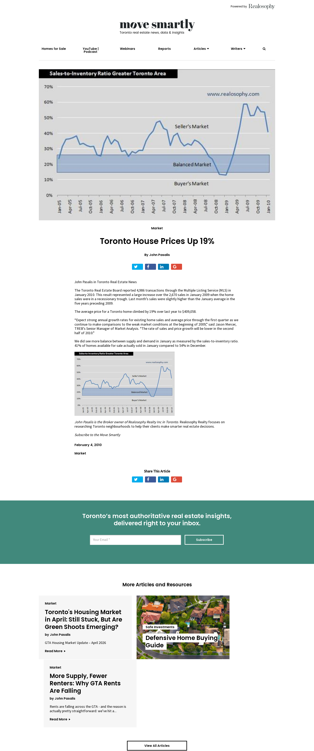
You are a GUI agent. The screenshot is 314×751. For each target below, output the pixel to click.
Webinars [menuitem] (127, 49)
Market (157, 229)
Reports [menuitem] (164, 49)
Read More (55, 659)
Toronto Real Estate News (117, 283)
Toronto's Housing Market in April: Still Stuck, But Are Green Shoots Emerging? (76, 624)
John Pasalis (159, 256)
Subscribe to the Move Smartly (97, 435)
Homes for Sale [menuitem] (54, 49)
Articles (200, 49)
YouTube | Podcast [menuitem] (91, 50)
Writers (236, 49)
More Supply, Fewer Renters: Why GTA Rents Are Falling (233, 620)
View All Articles (157, 686)
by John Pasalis (57, 642)
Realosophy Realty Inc (145, 423)
